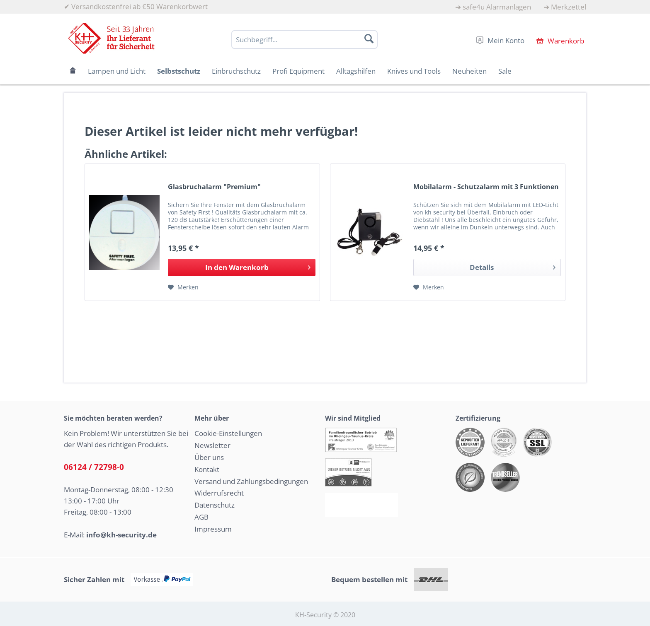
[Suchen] (369, 38)
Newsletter (212, 445)
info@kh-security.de (121, 534)
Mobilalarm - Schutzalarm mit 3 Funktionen (486, 187)
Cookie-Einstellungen (228, 433)
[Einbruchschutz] (236, 71)
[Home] (73, 71)
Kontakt (206, 469)
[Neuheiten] (469, 71)
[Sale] (504, 71)
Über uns (209, 457)
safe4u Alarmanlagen (497, 7)
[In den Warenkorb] (241, 267)
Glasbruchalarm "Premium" (214, 187)
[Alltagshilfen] (355, 71)
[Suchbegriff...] (304, 39)
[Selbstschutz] (178, 71)
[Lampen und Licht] (116, 71)
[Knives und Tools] (413, 71)
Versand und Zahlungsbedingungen (251, 481)
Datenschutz (214, 505)
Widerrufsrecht (219, 493)
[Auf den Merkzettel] (183, 287)
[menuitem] (493, 7)
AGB (201, 517)
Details (512, 266)
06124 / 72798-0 (94, 467)
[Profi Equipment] (298, 71)
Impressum (213, 529)
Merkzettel (568, 7)
